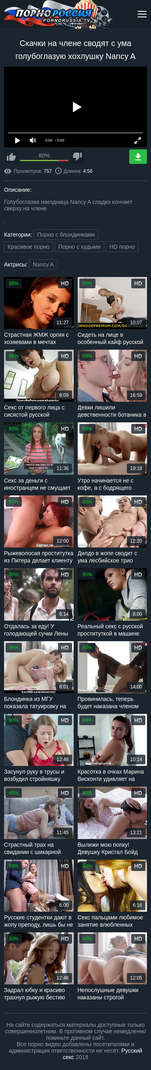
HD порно (122, 246)
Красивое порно (29, 246)
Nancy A (43, 264)
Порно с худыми (79, 246)
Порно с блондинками (66, 234)
